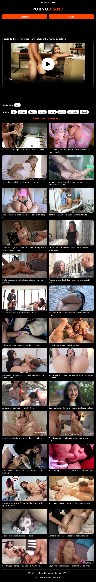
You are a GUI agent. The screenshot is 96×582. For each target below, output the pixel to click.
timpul (84, 112)
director (22, 112)
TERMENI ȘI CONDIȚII (46, 572)
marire (42, 112)
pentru (52, 112)
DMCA (31, 572)
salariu (62, 112)
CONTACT (63, 572)
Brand (48, 9)
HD (17, 105)
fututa (32, 112)
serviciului (73, 112)
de (14, 112)
